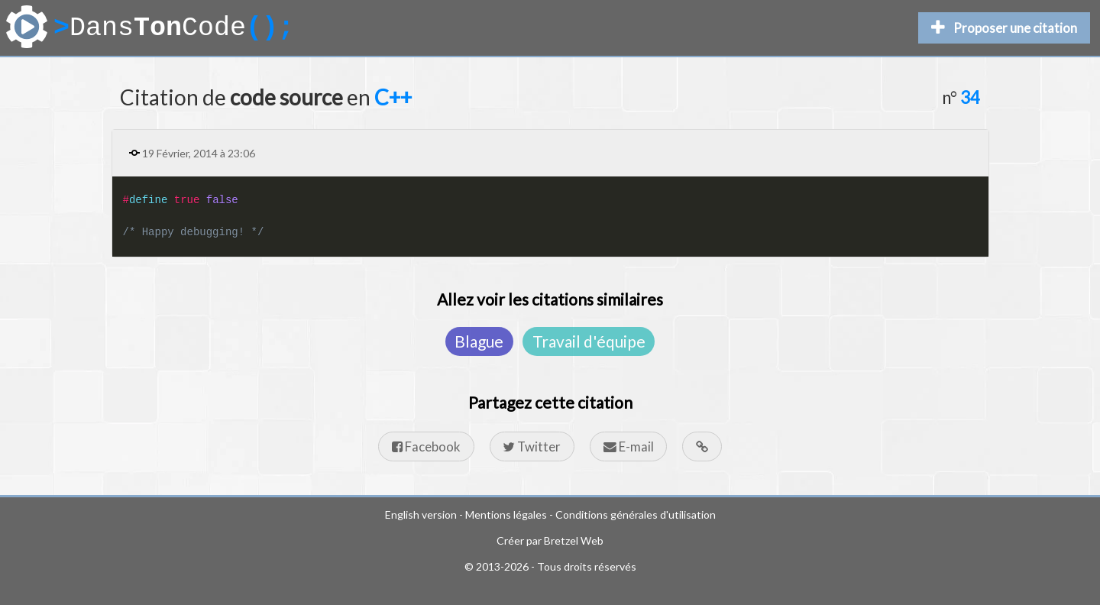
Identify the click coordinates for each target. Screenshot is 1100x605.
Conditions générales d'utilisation (635, 514)
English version (421, 514)
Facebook (426, 446)
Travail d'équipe (588, 341)
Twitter (532, 446)
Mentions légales (506, 514)
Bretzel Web (573, 540)
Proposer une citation (1004, 28)
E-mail (628, 446)
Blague (479, 341)
